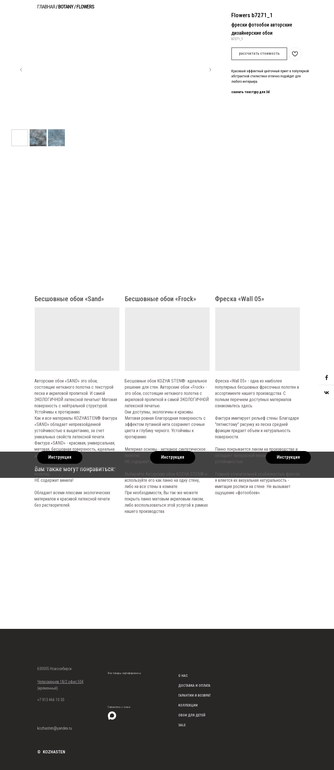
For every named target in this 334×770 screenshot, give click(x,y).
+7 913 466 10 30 (50, 699)
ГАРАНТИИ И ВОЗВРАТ (194, 695)
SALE (182, 725)
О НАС (183, 676)
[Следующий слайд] (210, 69)
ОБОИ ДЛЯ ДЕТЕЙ (191, 715)
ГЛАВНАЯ (46, 7)
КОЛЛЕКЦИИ (188, 705)
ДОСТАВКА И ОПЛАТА (194, 686)
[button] (259, 53)
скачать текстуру (244, 92)
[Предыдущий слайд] (21, 69)
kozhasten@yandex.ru (54, 728)
